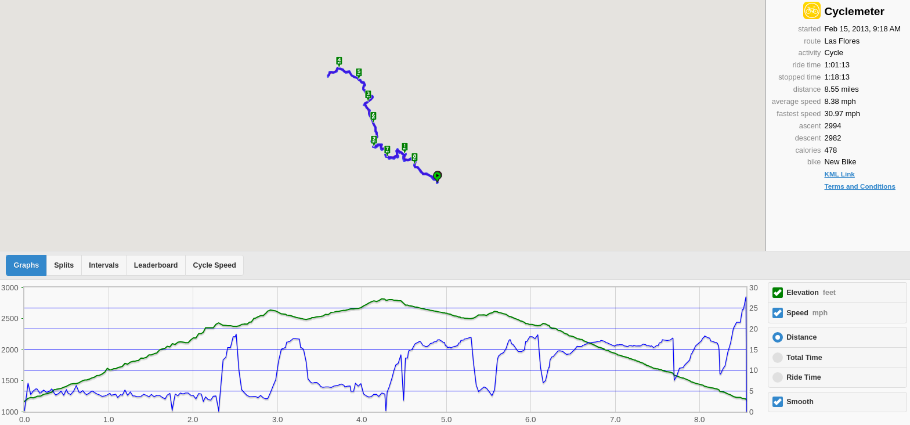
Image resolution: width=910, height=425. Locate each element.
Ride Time (803, 377)
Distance (801, 337)
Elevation (811, 293)
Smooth (800, 402)
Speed (807, 313)
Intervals (103, 265)
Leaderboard (156, 265)
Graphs (26, 265)
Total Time (804, 358)
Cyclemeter (854, 11)
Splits (64, 265)
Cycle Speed (214, 265)
